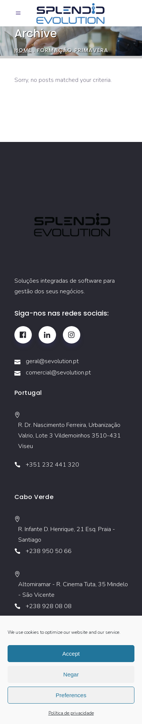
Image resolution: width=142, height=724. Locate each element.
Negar (71, 674)
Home (23, 50)
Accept (71, 653)
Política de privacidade (71, 713)
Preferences (71, 695)
